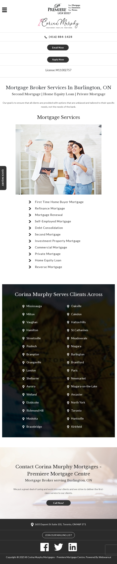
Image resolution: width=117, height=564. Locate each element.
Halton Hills (78, 322)
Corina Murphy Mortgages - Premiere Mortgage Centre (56, 557)
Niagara (76, 346)
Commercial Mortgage (51, 247)
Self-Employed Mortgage (53, 221)
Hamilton (32, 330)
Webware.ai (105, 557)
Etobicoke (32, 402)
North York (78, 402)
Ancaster (77, 394)
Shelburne (32, 378)
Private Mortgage (48, 254)
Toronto (76, 410)
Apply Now (58, 59)
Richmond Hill (35, 410)
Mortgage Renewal (49, 215)
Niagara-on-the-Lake (84, 386)
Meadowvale (79, 338)
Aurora (30, 386)
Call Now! (58, 502)
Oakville (76, 306)
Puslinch (31, 346)
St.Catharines (79, 330)
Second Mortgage (48, 234)
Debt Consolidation (49, 228)
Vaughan (31, 322)
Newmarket (78, 378)
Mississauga (34, 306)
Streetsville (33, 338)
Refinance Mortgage (50, 208)
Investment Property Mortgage (58, 241)
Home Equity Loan (48, 260)
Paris (74, 370)
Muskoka (32, 418)
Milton (30, 314)
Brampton (32, 354)
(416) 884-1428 (60, 36)
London (31, 370)
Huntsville (77, 418)
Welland (31, 394)
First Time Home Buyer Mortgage (59, 202)
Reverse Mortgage (48, 267)
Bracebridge (34, 426)
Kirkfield (76, 426)
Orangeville (33, 362)
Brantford (77, 362)
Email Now (58, 47)
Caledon (76, 314)
